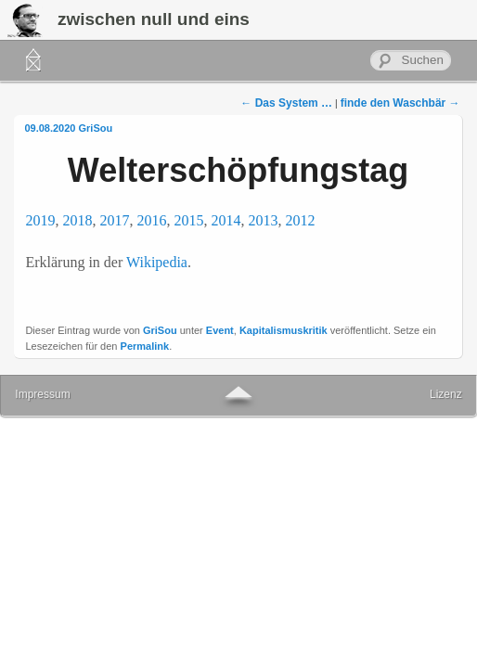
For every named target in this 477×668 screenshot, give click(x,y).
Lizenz (446, 394)
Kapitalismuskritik (283, 330)
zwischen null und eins (154, 19)
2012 (300, 220)
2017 (114, 220)
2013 (262, 220)
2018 (77, 220)
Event (220, 330)
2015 (188, 220)
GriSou (96, 128)
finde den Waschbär (400, 102)
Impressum (42, 394)
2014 (225, 220)
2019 (40, 220)
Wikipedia (156, 262)
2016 (151, 220)
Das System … (286, 102)
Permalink (145, 346)
